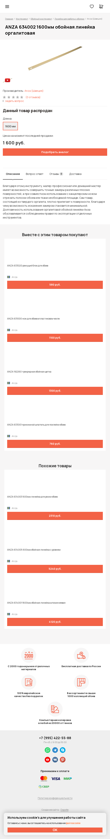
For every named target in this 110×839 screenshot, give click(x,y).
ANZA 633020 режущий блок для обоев (27, 265)
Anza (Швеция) (34, 91)
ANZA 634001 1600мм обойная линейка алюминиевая (36, 602)
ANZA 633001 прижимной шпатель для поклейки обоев (36, 424)
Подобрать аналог (55, 152)
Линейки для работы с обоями (69, 18)
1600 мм (10, 126)
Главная (9, 18)
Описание (13, 174)
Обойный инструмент (41, 18)
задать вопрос (14, 101)
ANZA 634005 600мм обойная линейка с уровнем (34, 549)
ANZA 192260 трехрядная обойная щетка (29, 371)
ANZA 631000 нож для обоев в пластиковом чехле (33, 318)
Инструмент (22, 18)
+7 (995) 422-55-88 (55, 738)
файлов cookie (73, 823)
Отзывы (56, 174)
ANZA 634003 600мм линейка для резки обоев (32, 496)
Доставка (75, 174)
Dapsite (64, 809)
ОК (55, 830)
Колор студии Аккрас (17, 6)
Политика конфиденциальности (55, 798)
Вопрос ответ (34, 174)
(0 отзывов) (33, 97)
